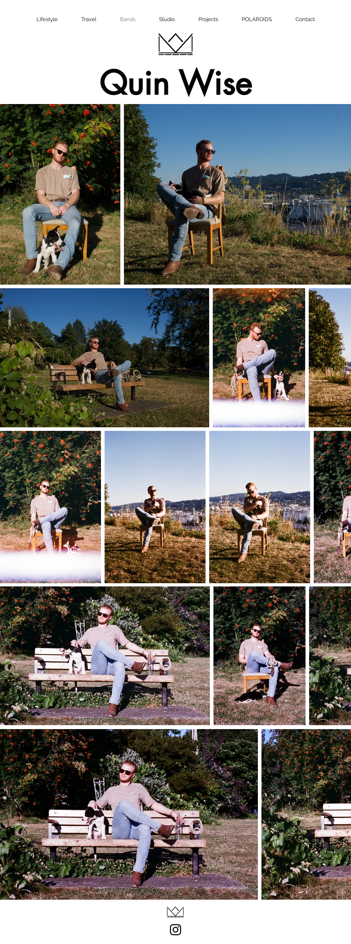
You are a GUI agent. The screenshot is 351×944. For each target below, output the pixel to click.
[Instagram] (175, 929)
